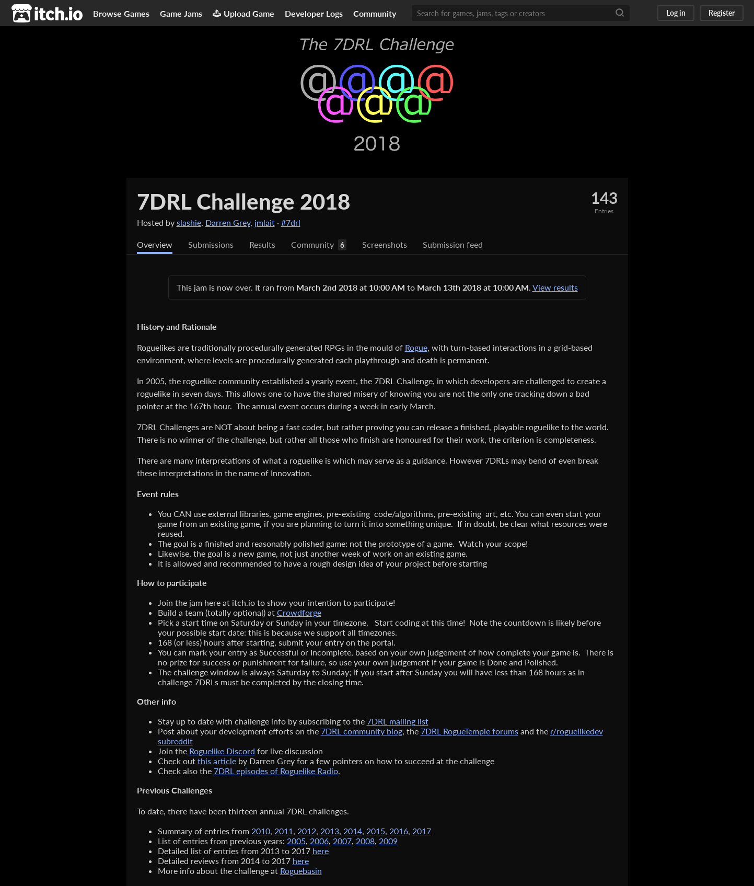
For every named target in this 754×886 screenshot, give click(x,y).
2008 (365, 841)
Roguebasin (301, 871)
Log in (676, 12)
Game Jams (181, 13)
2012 (306, 831)
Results (262, 244)
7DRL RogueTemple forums (469, 731)
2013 (329, 831)
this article (217, 761)
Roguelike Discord (222, 751)
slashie (189, 222)
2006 (319, 841)
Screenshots (384, 244)
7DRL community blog (361, 731)
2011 (283, 831)
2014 (352, 831)
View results (555, 287)
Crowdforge (299, 612)
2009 (388, 841)
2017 (421, 831)
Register (722, 12)
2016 (398, 831)
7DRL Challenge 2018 (243, 201)
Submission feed (453, 244)
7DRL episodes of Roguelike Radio (276, 771)
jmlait (264, 222)
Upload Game (243, 13)
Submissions (211, 244)
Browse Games (121, 13)
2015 (375, 831)
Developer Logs (314, 13)
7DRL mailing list (397, 721)
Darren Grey (227, 222)
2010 (260, 831)
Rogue (416, 347)
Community (374, 13)
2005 (296, 841)
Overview (154, 244)
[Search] (620, 13)
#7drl (290, 222)
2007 (342, 841)
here (320, 851)
